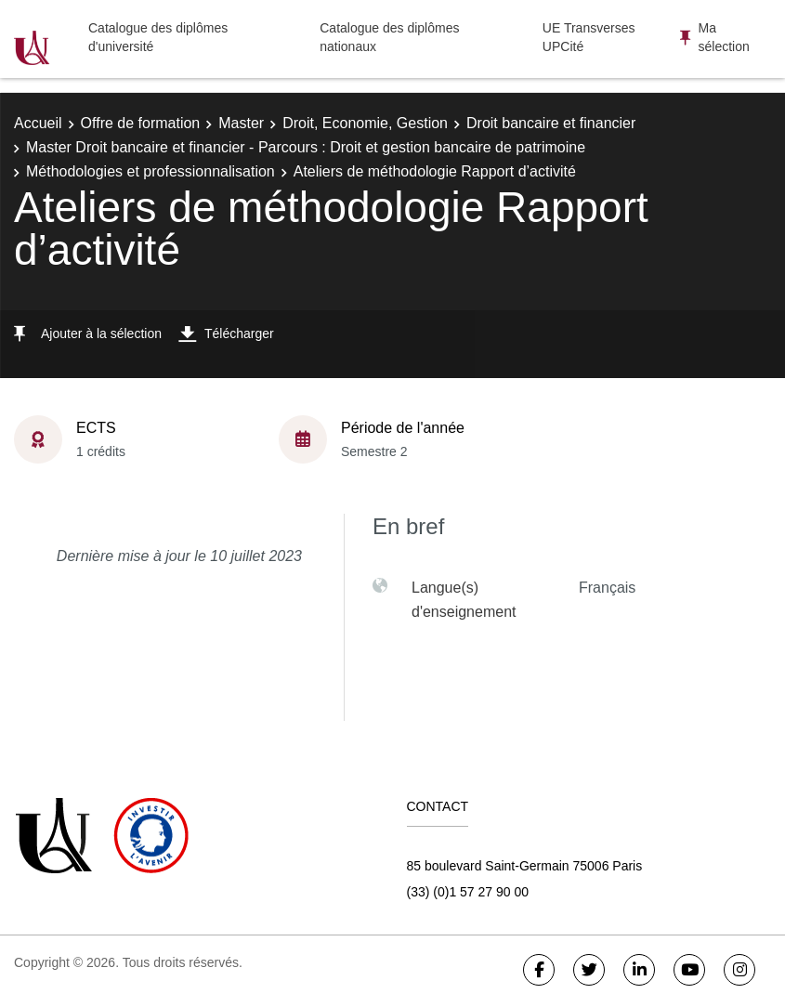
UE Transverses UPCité (589, 37)
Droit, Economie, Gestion (365, 123)
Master (241, 123)
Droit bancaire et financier (550, 123)
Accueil (38, 123)
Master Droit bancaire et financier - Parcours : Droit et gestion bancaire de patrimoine (305, 147)
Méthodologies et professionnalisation (150, 171)
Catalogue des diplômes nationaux (389, 37)
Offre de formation (141, 123)
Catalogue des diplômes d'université (158, 37)
